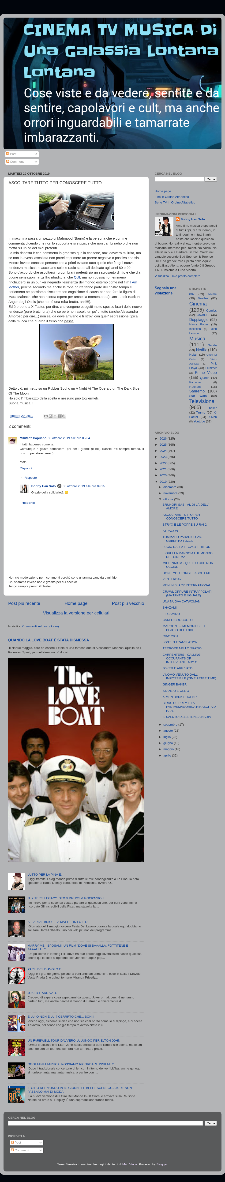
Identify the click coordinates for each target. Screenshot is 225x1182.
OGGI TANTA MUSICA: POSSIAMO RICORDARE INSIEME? (70, 1064)
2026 (164, 438)
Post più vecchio (128, 603)
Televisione (201, 401)
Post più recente (24, 603)
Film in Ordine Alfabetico (172, 197)
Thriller (212, 408)
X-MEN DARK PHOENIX (180, 697)
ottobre (168, 499)
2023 (164, 457)
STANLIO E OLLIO (176, 691)
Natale (212, 345)
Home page (76, 603)
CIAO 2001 (170, 636)
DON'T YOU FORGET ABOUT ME (187, 573)
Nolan (193, 354)
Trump (200, 412)
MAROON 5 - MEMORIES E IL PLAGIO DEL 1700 (184, 628)
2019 (164, 481)
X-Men (212, 417)
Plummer (211, 368)
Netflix (201, 350)
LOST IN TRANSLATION (180, 642)
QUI (77, 277)
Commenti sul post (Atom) (40, 626)
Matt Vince (129, 1164)
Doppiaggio (199, 319)
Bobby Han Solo (43, 486)
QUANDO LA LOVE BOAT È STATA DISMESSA (48, 640)
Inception (195, 329)
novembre (170, 493)
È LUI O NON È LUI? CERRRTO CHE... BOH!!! (60, 1016)
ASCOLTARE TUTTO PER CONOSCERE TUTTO (181, 516)
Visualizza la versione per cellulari (76, 612)
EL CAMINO (171, 614)
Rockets (195, 386)
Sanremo (197, 391)
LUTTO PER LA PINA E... (45, 874)
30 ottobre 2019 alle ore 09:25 (84, 486)
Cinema (198, 304)
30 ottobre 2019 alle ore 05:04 (69, 438)
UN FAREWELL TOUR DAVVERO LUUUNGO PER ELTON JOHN (73, 1040)
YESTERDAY (172, 579)
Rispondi (26, 468)
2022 (164, 463)
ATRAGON (170, 531)
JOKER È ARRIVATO (42, 993)
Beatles (203, 298)
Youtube (199, 421)
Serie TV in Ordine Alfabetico (175, 202)
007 (192, 294)
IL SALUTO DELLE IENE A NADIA (187, 717)
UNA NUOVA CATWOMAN (181, 601)
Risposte (31, 478)
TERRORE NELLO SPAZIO (182, 648)
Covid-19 (203, 315)
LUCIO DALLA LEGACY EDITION (186, 547)
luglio (167, 737)
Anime (212, 294)
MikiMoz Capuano (33, 438)
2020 (164, 475)
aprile (167, 755)
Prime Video (206, 372)
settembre (170, 724)
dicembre (170, 487)
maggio (169, 749)
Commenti (15, 161)
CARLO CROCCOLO (178, 620)
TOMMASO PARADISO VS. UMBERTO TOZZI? (182, 538)
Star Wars (198, 396)
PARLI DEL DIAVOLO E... (45, 969)
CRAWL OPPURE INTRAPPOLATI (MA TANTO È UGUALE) (187, 593)
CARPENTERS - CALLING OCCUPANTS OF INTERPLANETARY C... (182, 658)
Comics (211, 310)
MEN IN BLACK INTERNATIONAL (187, 585)
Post (11, 154)
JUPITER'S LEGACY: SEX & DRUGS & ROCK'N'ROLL (66, 898)
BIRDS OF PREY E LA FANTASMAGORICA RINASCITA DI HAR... (190, 706)
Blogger (162, 1164)
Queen (205, 378)
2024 (164, 450)
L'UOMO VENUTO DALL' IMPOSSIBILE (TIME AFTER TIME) (189, 676)
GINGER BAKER (175, 684)
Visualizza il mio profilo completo (177, 276)
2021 (164, 469)
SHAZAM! (170, 607)
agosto (168, 730)
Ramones (195, 382)
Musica (197, 339)
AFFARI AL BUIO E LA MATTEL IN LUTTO (57, 922)
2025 (164, 444)
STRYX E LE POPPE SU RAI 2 (185, 524)
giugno (168, 743)
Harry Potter (198, 324)
